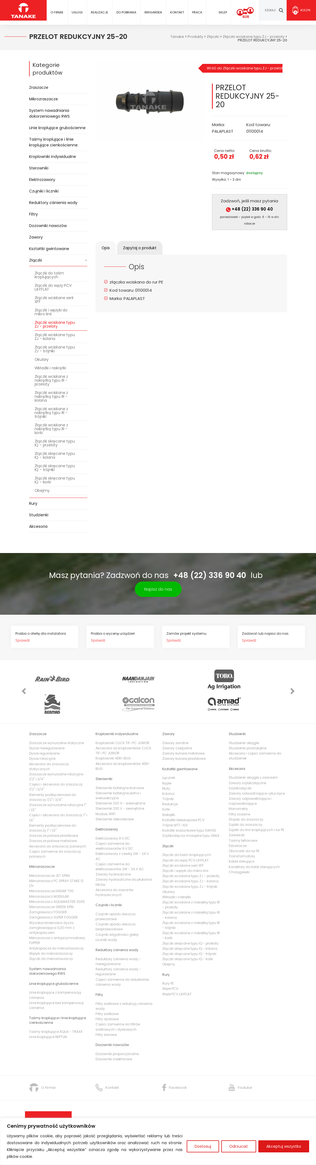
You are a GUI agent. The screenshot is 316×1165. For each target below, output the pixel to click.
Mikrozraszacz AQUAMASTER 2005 (57, 878)
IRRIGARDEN (153, 12)
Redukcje (170, 781)
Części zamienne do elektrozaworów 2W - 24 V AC (120, 843)
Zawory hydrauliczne (113, 851)
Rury (33, 503)
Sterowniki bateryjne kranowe (120, 764)
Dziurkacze (238, 822)
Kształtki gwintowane (49, 248)
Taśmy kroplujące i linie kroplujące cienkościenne (53, 142)
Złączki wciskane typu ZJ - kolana (55, 336)
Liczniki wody (106, 916)
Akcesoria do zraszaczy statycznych (49, 743)
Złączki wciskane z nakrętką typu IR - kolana (51, 396)
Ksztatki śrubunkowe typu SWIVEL (189, 807)
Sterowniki (38, 168)
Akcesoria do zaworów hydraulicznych (114, 869)
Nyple (166, 760)
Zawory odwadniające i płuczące (257, 770)
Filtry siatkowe (107, 990)
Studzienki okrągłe (244, 719)
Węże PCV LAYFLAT (177, 970)
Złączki (35, 260)
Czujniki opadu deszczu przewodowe (116, 893)
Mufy (166, 765)
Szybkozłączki (240, 765)
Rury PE (168, 960)
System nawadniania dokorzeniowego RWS (49, 113)
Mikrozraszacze (43, 99)
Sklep (223, 12)
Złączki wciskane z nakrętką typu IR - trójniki (51, 412)
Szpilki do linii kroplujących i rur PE (256, 806)
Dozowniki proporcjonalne (117, 1030)
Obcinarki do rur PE (244, 827)
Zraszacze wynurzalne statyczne (56, 719)
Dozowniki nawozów (48, 225)
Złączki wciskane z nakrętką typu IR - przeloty (51, 380)
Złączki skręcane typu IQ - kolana (55, 455)
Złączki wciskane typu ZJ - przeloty (55, 324)
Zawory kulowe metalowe (183, 730)
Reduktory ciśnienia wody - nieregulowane (118, 938)
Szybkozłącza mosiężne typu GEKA (190, 812)
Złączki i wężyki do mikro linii (51, 312)
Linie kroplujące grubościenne (57, 128)
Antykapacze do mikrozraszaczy (56, 925)
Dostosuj (203, 1146)
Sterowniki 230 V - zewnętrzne (120, 785)
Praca (197, 12)
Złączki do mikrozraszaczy (51, 935)
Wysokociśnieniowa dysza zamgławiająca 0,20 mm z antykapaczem (51, 904)
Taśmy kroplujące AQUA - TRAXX (55, 1008)
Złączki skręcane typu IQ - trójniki (55, 467)
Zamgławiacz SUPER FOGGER (53, 894)
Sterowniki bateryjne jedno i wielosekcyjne (118, 772)
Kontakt (177, 12)
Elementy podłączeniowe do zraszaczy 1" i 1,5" (52, 804)
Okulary (42, 359)
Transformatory (242, 833)
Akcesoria (38, 526)
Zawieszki (237, 812)
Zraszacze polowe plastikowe (53, 812)
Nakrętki (168, 791)
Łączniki (168, 754)
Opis (108, 248)
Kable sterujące (241, 838)
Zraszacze (38, 87)
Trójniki (168, 775)
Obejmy (42, 490)
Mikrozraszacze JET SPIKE (49, 852)
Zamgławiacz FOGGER (48, 889)
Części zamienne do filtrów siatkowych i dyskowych (118, 1003)
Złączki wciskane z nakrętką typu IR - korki (51, 428)
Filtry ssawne (239, 791)
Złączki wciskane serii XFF (54, 299)
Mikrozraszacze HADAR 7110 (51, 868)
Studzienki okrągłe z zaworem (253, 754)
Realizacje (99, 12)
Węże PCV (170, 965)
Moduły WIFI (105, 790)
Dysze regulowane (44, 730)
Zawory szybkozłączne (247, 759)
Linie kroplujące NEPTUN (48, 1013)
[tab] (108, 248)
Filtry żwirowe (106, 1011)
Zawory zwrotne (175, 719)
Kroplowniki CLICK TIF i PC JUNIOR (122, 719)
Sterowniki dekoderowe (115, 795)
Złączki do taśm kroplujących (49, 275)
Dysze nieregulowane (47, 724)
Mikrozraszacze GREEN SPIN (51, 883)
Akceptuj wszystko (283, 1146)
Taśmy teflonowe (243, 817)
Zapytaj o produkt (147, 248)
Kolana (168, 770)
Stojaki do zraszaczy (246, 796)
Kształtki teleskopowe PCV (183, 796)
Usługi (77, 12)
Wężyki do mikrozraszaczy (51, 930)
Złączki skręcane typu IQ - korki (55, 480)
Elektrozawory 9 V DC (113, 815)
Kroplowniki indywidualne (52, 156)
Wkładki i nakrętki (50, 368)
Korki (166, 786)
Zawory (36, 237)
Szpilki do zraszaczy (245, 801)
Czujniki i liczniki (43, 191)
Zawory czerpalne (177, 724)
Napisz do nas (158, 589)
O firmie (57, 12)
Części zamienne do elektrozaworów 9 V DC (114, 822)
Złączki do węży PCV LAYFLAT (53, 287)
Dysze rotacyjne (42, 735)
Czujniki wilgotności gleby (117, 911)
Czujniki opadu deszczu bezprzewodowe (116, 903)
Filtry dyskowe (107, 996)
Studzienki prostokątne (247, 724)
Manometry (238, 785)
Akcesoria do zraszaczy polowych (57, 823)
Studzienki (38, 515)
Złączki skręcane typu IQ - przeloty (55, 443)
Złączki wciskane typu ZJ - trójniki (55, 349)
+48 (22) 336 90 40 (249, 209)
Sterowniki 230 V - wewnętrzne (120, 780)
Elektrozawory (42, 179)
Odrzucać (238, 1146)
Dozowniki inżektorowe (114, 1035)
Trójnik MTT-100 (175, 802)
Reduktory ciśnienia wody (53, 202)
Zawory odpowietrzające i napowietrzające (250, 778)
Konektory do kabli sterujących (254, 843)
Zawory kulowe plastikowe (184, 735)
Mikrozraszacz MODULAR (49, 873)
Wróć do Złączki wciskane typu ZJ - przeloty (245, 68)
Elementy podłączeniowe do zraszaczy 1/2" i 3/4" (52, 774)
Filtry (33, 214)
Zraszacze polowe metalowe (53, 817)
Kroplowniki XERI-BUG (113, 735)
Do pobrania (126, 12)
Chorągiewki (239, 848)
